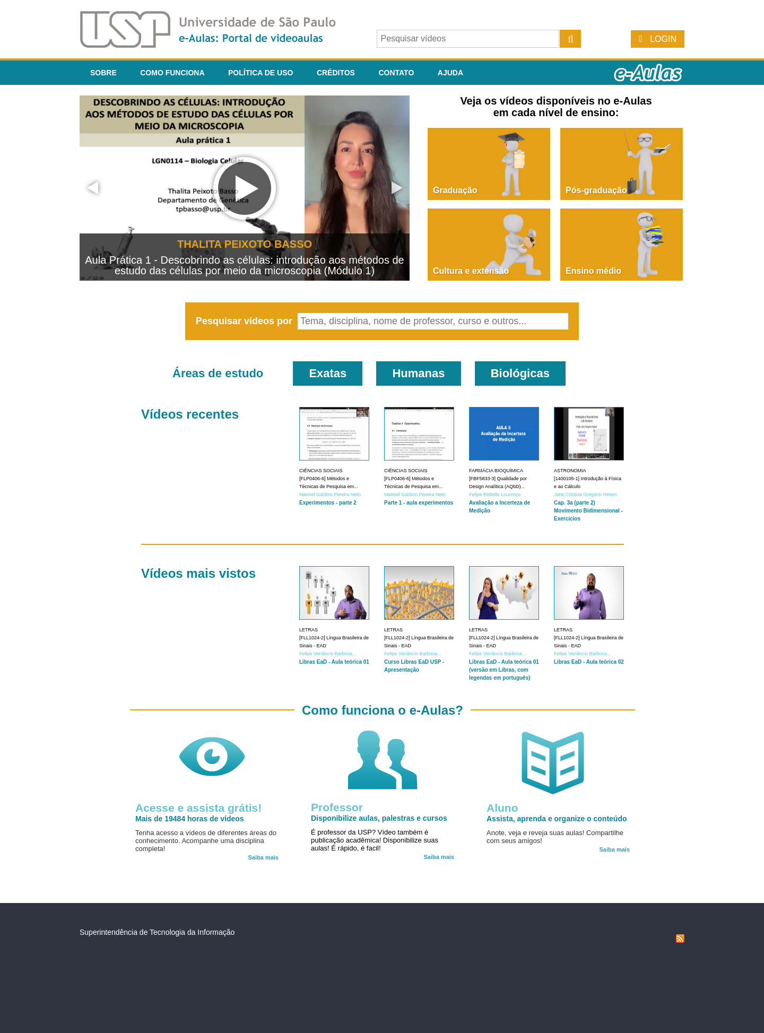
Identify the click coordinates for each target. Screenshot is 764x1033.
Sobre (103, 72)
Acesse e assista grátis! (198, 808)
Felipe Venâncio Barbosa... (328, 653)
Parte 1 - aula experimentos (418, 503)
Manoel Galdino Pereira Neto (330, 494)
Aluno (502, 808)
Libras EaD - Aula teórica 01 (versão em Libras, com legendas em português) (504, 670)
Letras (308, 629)
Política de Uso (260, 72)
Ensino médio (593, 270)
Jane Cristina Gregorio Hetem (585, 494)
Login (663, 39)
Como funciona (172, 72)
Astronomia (570, 470)
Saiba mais (263, 857)
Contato (396, 72)
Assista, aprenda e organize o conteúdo (557, 818)
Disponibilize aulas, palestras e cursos (379, 818)
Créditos (336, 72)
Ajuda (450, 72)
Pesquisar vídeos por (245, 321)
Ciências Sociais (321, 470)
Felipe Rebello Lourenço (495, 494)
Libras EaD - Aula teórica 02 (589, 662)
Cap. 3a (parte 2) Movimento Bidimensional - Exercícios (588, 511)
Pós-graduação (596, 190)
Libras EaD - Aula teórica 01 (334, 662)
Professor (337, 807)
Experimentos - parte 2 (328, 503)
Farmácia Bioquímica (496, 470)
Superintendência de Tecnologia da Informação (157, 932)
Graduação (455, 190)
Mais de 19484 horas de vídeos (189, 818)
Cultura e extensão (471, 270)
